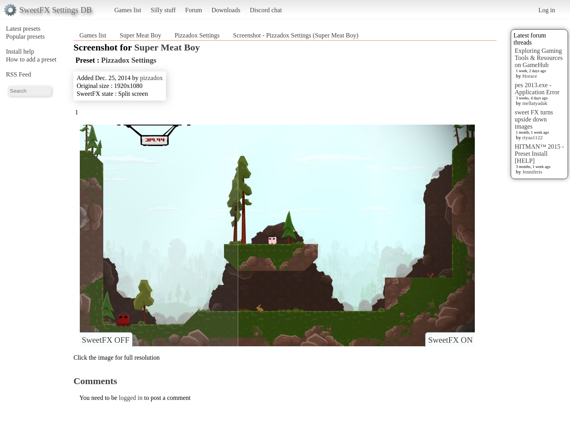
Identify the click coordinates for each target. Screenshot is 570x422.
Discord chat (266, 10)
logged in (131, 397)
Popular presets (25, 36)
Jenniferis (532, 172)
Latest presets (23, 28)
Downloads (225, 10)
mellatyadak (534, 103)
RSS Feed (18, 74)
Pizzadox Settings (197, 35)
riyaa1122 (532, 137)
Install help (20, 51)
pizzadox (151, 78)
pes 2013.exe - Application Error (537, 88)
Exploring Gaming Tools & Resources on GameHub (539, 57)
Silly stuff (163, 10)
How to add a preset (31, 59)
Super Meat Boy (140, 35)
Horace (529, 76)
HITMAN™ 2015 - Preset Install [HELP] (539, 153)
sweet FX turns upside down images (534, 119)
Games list (128, 10)
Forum (193, 10)
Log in (546, 10)
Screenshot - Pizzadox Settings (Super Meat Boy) (295, 35)
